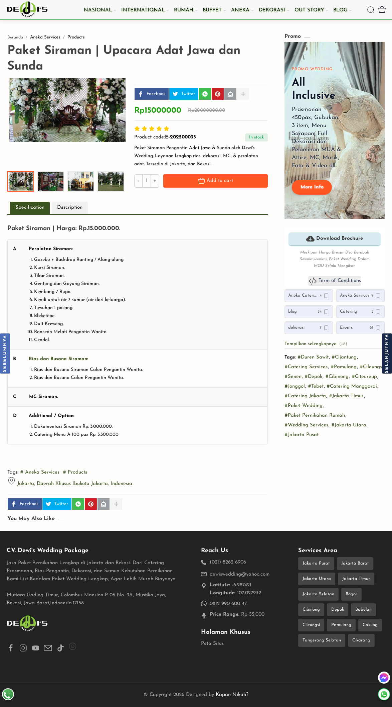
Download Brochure (334, 239)
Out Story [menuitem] (309, 10)
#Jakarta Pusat (302, 434)
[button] (205, 94)
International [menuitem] (143, 10)
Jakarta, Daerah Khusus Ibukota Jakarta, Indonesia (74, 483)
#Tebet (316, 386)
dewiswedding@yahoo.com (239, 574)
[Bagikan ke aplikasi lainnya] (243, 94)
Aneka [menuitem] (240, 10)
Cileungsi (311, 625)
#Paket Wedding (304, 405)
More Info (312, 187)
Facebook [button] (150, 94)
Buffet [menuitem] (212, 10)
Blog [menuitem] (340, 10)
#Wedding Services (306, 425)
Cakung (370, 625)
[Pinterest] (218, 94)
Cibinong (311, 609)
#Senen (293, 376)
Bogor (351, 594)
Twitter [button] (182, 94)
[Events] (360, 327)
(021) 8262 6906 (228, 562)
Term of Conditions (335, 281)
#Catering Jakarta (305, 396)
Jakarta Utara (317, 579)
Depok (337, 609)
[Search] (371, 10)
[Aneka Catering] (308, 295)
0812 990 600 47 (228, 603)
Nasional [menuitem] (98, 10)
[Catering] (360, 311)
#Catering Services (306, 367)
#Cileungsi (371, 367)
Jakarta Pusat (316, 563)
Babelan (363, 609)
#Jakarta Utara (349, 425)
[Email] (230, 94)
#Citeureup (364, 376)
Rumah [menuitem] (183, 10)
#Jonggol (295, 386)
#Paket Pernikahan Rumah (315, 415)
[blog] (308, 311)
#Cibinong (337, 376)
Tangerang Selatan (322, 640)
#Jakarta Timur (346, 396)
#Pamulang (344, 367)
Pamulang (341, 625)
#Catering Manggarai (352, 386)
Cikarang (361, 640)
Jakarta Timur (356, 579)
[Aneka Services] (360, 295)
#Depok (313, 376)
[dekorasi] (308, 327)
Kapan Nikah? (232, 694)
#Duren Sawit (313, 357)
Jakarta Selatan (318, 594)
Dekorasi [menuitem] (272, 10)
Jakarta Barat (355, 563)
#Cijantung (344, 357)
